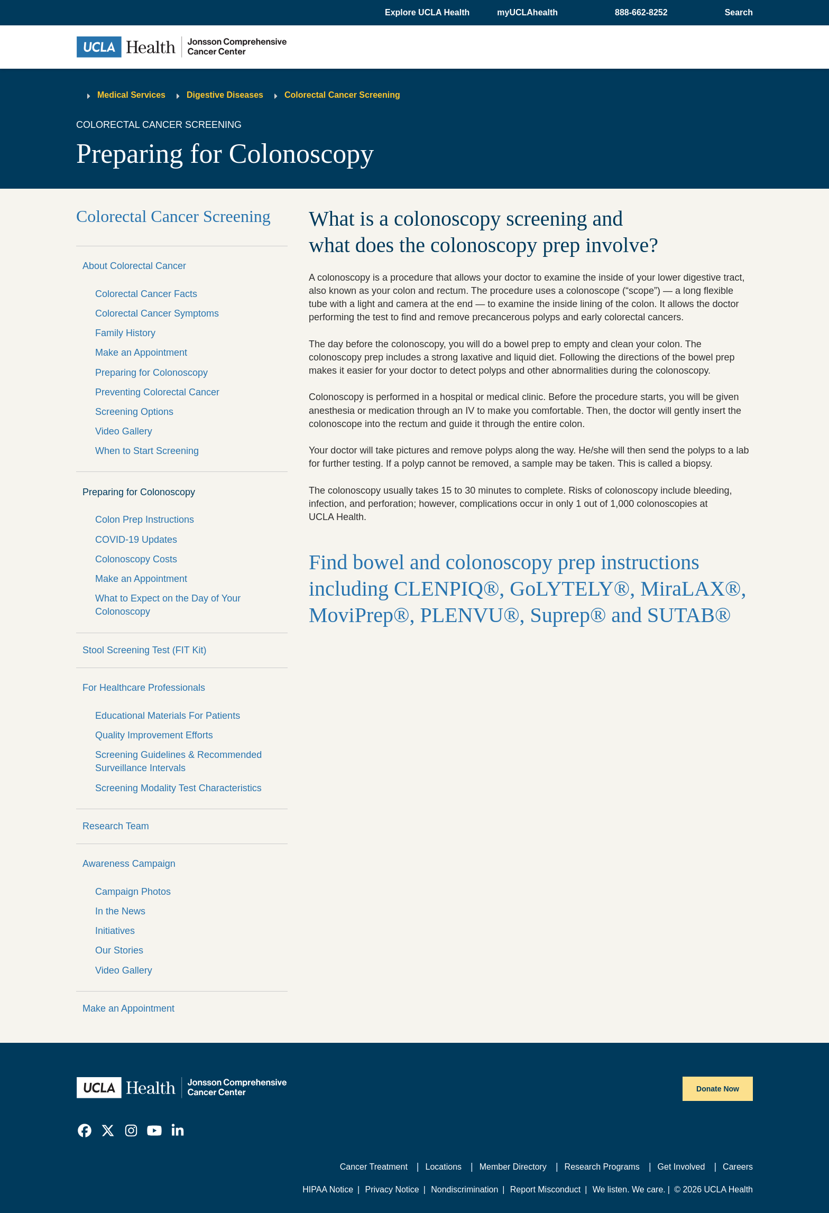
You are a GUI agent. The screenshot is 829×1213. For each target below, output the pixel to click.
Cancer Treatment (374, 1166)
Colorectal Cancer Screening (342, 94)
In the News (120, 911)
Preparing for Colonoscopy (151, 372)
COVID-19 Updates (136, 539)
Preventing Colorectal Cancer (157, 392)
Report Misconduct (545, 1189)
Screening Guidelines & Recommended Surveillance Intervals (178, 761)
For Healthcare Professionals (143, 687)
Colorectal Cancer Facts (146, 294)
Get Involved (681, 1166)
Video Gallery (123, 431)
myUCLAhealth (527, 12)
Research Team (115, 826)
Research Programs (602, 1166)
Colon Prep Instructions (144, 519)
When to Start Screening (147, 451)
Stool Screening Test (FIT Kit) (144, 650)
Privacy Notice (392, 1189)
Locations (444, 1166)
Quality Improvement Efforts (154, 735)
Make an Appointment (141, 352)
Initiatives (115, 930)
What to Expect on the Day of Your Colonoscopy (168, 605)
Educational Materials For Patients (167, 715)
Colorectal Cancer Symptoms (157, 313)
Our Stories (119, 950)
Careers (738, 1166)
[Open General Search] (737, 12)
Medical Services (131, 94)
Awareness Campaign (129, 863)
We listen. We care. (629, 1189)
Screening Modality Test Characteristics (178, 788)
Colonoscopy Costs (136, 559)
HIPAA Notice (327, 1189)
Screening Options (134, 411)
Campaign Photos (133, 891)
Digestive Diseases (225, 94)
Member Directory (513, 1166)
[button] (428, 12)
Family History (125, 333)
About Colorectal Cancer (134, 266)
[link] (84, 1130)
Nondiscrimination (464, 1189)
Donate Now (717, 1089)
